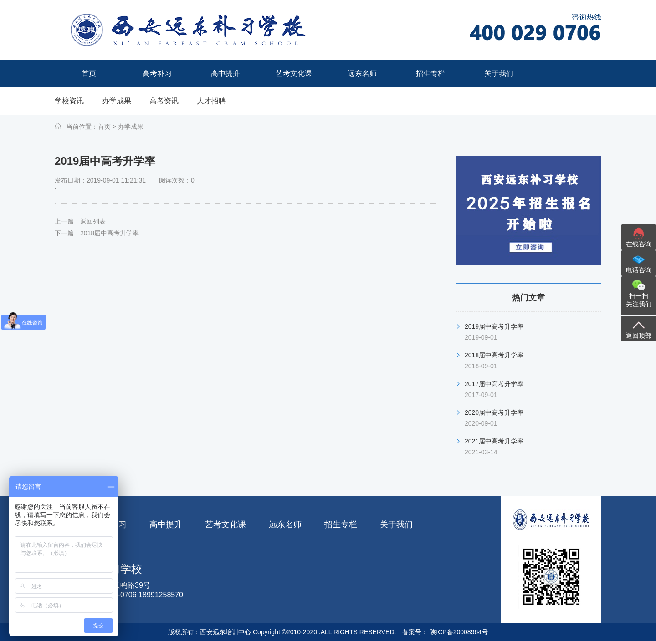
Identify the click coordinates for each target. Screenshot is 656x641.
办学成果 (116, 101)
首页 (104, 126)
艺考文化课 (225, 524)
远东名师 (285, 524)
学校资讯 (69, 101)
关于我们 (396, 524)
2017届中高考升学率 (494, 383)
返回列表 (93, 221)
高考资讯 (164, 101)
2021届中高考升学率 (494, 441)
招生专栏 (340, 524)
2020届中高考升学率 (494, 412)
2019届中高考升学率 (494, 326)
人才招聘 (211, 101)
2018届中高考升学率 (109, 233)
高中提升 (165, 524)
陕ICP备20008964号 (458, 632)
